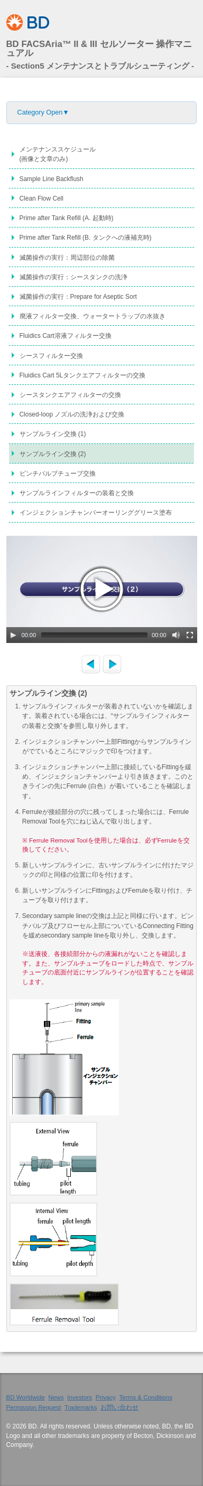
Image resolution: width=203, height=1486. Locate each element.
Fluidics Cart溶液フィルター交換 (66, 335)
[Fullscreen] (190, 635)
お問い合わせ (119, 1407)
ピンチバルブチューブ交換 (58, 473)
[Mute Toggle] (176, 635)
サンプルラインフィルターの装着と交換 (77, 493)
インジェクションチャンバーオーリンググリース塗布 (96, 512)
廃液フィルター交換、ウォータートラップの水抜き (92, 316)
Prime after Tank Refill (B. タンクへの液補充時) (86, 237)
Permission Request (33, 1407)
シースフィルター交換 (51, 355)
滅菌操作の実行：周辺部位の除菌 (67, 257)
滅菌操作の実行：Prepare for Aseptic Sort (78, 296)
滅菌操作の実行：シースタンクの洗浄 (73, 277)
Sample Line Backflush (52, 179)
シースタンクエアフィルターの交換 (70, 395)
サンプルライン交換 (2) (53, 454)
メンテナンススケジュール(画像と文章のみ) (58, 154)
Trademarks (80, 1407)
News (55, 1397)
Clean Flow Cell (41, 198)
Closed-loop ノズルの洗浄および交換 (72, 414)
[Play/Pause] (13, 635)
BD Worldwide (25, 1397)
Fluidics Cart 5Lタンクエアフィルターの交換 (83, 375)
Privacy (106, 1397)
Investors (79, 1397)
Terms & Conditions (145, 1397)
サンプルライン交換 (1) (53, 434)
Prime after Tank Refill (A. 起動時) (67, 218)
